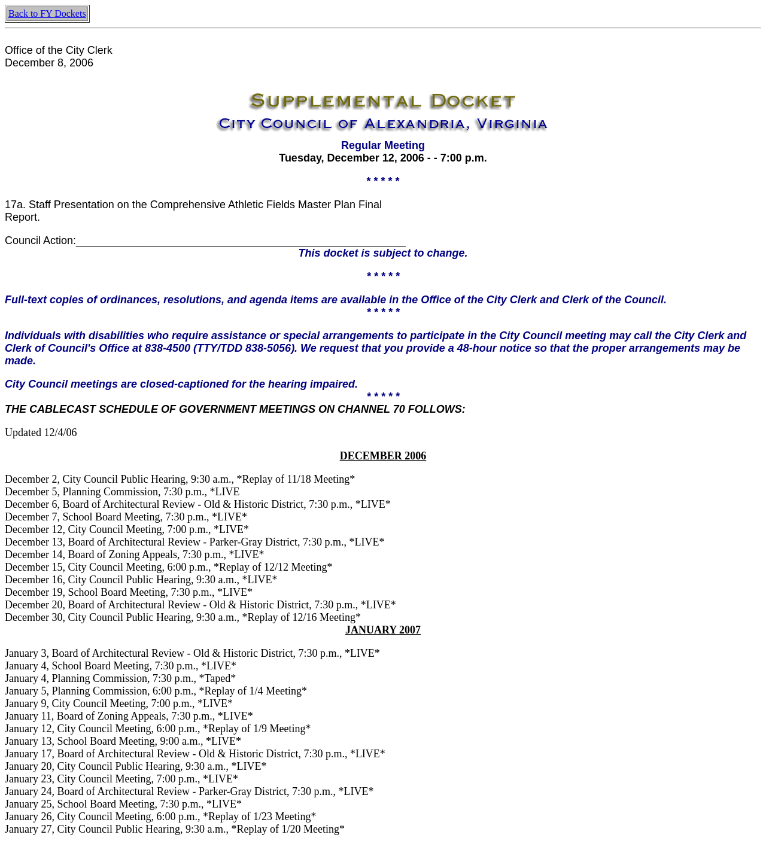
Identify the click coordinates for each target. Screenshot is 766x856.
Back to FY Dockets (47, 13)
